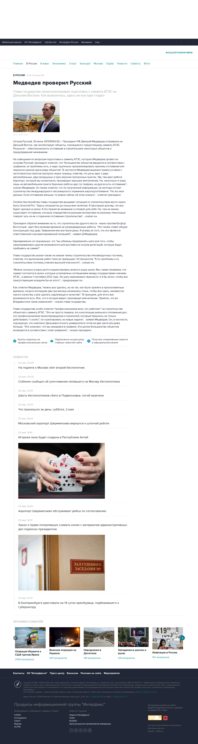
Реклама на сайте (91, 673)
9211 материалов (58, 658)
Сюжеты (135, 63)
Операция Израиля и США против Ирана (28, 653)
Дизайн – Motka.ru (156, 731)
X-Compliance (20, 718)
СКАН (72, 718)
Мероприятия (112, 673)
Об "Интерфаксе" (33, 42)
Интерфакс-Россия (68, 42)
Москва (98, 63)
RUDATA (73, 721)
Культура (85, 63)
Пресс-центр (57, 673)
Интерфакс (99, 52)
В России (31, 63)
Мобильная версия (12, 42)
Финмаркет (86, 42)
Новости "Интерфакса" (79, 715)
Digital (110, 63)
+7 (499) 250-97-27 (119, 697)
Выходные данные (156, 728)
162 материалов (160, 657)
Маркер (17, 724)
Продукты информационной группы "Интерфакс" (59, 704)
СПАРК (17, 715)
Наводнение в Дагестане (92, 652)
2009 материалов (24, 659)
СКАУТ (17, 721)
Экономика (59, 63)
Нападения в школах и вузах (132, 652)
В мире (44, 63)
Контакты (18, 673)
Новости (122, 63)
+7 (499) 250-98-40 (98, 697)
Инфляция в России (164, 652)
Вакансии (72, 673)
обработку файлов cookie (146, 692)
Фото (147, 63)
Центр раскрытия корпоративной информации (90, 724)
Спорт (72, 63)
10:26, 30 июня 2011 (35, 75)
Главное (18, 63)
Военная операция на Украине (62, 652)
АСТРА (17, 727)
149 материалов (92, 658)
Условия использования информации (164, 725)
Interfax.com (50, 42)
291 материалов (126, 658)
